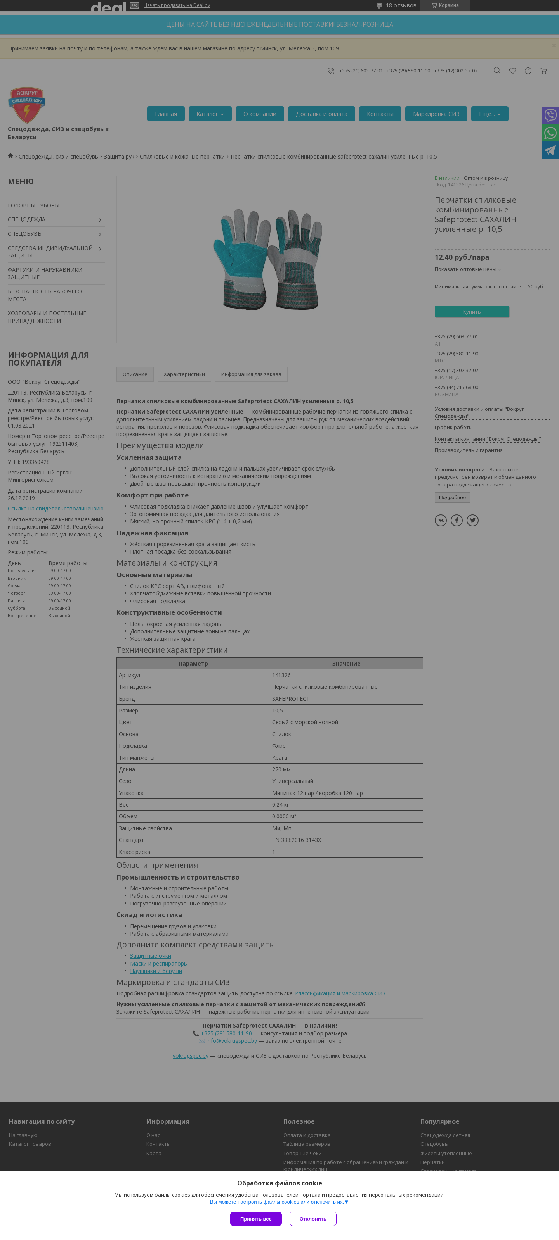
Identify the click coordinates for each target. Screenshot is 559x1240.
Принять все (256, 1219)
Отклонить (313, 1219)
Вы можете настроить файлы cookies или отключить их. (277, 1202)
